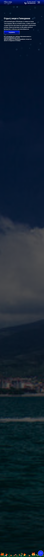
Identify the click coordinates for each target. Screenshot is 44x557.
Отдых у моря (8, 2)
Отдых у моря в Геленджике (17, 18)
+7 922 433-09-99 (30, 3)
